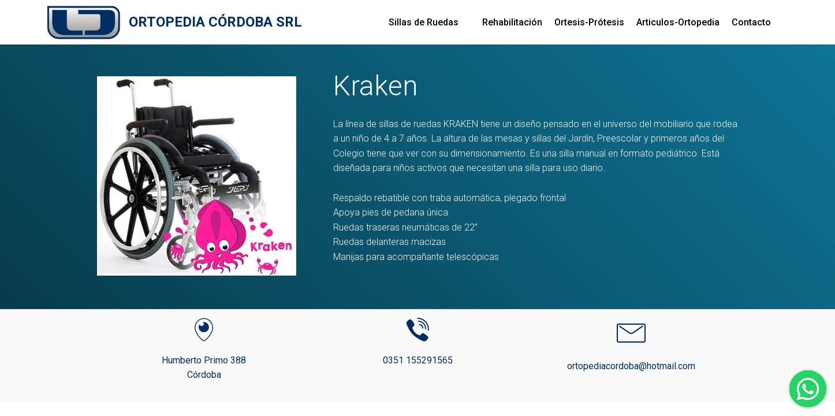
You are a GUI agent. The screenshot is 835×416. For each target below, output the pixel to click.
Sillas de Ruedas (423, 22)
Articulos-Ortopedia (678, 22)
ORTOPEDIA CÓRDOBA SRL (215, 22)
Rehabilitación (512, 22)
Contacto (751, 22)
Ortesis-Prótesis (589, 22)
